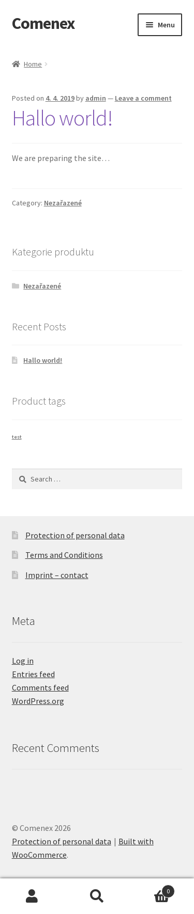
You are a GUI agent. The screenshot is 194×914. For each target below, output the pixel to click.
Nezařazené (63, 202)
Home (33, 64)
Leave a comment (143, 98)
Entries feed (33, 674)
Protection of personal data (75, 535)
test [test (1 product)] (17, 437)
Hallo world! (62, 117)
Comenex (43, 23)
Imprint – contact (56, 575)
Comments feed (40, 687)
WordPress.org (38, 701)
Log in (23, 660)
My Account (32, 896)
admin (95, 98)
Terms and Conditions (64, 555)
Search (97, 896)
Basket (152, 889)
